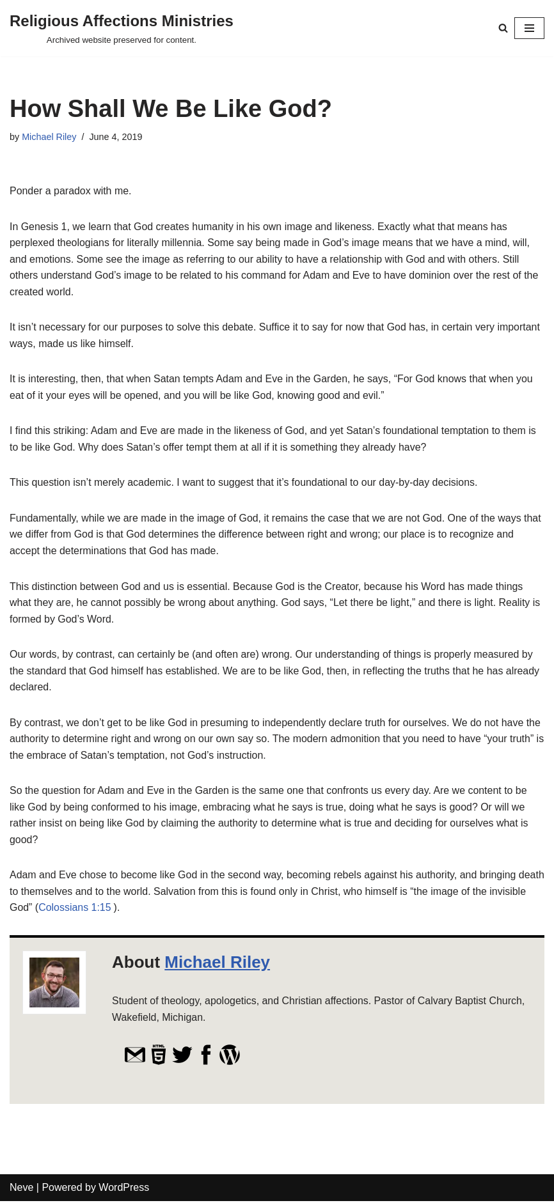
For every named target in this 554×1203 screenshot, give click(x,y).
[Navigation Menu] (529, 28)
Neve (21, 1189)
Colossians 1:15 (114, 909)
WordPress (124, 1189)
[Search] (503, 28)
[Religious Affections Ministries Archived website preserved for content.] (121, 28)
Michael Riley (49, 137)
